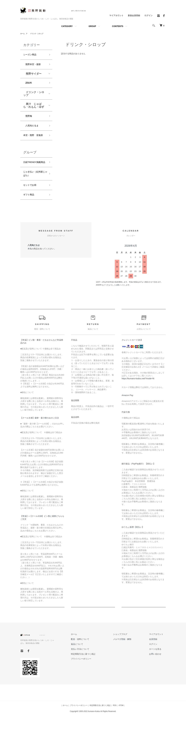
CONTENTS (117, 26)
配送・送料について (92, 657)
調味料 (28, 84)
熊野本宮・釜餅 (33, 65)
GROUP (92, 26)
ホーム (23, 33)
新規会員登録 (134, 15)
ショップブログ (127, 652)
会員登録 (155, 657)
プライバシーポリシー (93, 676)
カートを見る (157, 666)
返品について (89, 662)
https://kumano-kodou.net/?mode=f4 (138, 396)
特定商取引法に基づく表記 (95, 671)
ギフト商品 (29, 212)
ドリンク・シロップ (38, 33)
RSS (115, 723)
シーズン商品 (31, 55)
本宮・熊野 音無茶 (33, 142)
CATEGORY (67, 26)
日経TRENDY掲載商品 (33, 174)
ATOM (121, 723)
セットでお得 (31, 201)
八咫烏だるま (32, 129)
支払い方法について (92, 666)
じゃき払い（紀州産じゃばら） (33, 189)
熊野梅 (28, 118)
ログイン (148, 15)
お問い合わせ (157, 671)
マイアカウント (116, 15)
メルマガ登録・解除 (129, 657)
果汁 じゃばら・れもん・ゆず (33, 108)
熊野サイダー (32, 75)
